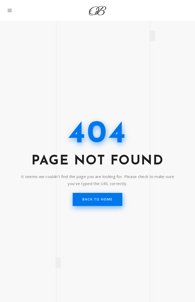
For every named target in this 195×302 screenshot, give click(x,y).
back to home (97, 199)
